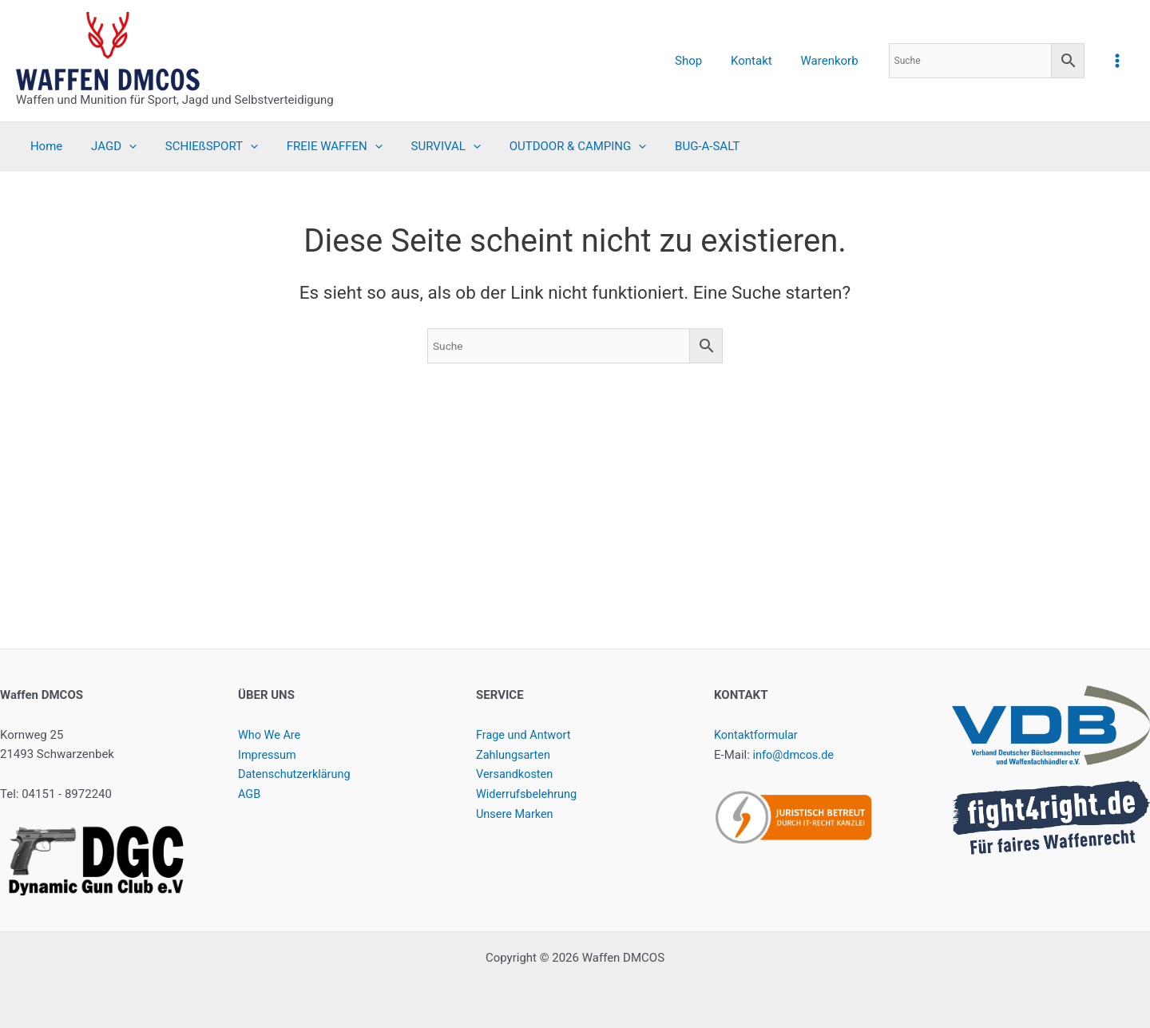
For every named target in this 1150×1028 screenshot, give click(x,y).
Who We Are (270, 735)
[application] (121, 146)
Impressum (268, 754)
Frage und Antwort (525, 735)
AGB (249, 794)
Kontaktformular (757, 735)
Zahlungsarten (514, 754)
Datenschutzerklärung (296, 774)
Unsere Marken (516, 814)
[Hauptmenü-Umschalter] (1117, 60)
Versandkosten (516, 774)
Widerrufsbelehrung (528, 794)
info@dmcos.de (795, 754)
